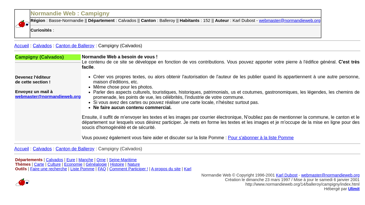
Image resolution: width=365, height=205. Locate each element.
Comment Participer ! (128, 169)
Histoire (117, 164)
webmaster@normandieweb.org (290, 20)
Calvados (42, 45)
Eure (70, 159)
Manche (85, 159)
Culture (54, 164)
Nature (133, 164)
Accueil (21, 45)
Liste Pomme (82, 169)
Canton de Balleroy (75, 45)
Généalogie (96, 164)
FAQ (102, 169)
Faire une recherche (48, 169)
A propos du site (166, 169)
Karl (187, 169)
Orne (101, 159)
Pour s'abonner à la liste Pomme (261, 137)
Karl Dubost (286, 175)
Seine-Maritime (123, 159)
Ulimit (354, 188)
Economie (73, 164)
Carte (39, 164)
